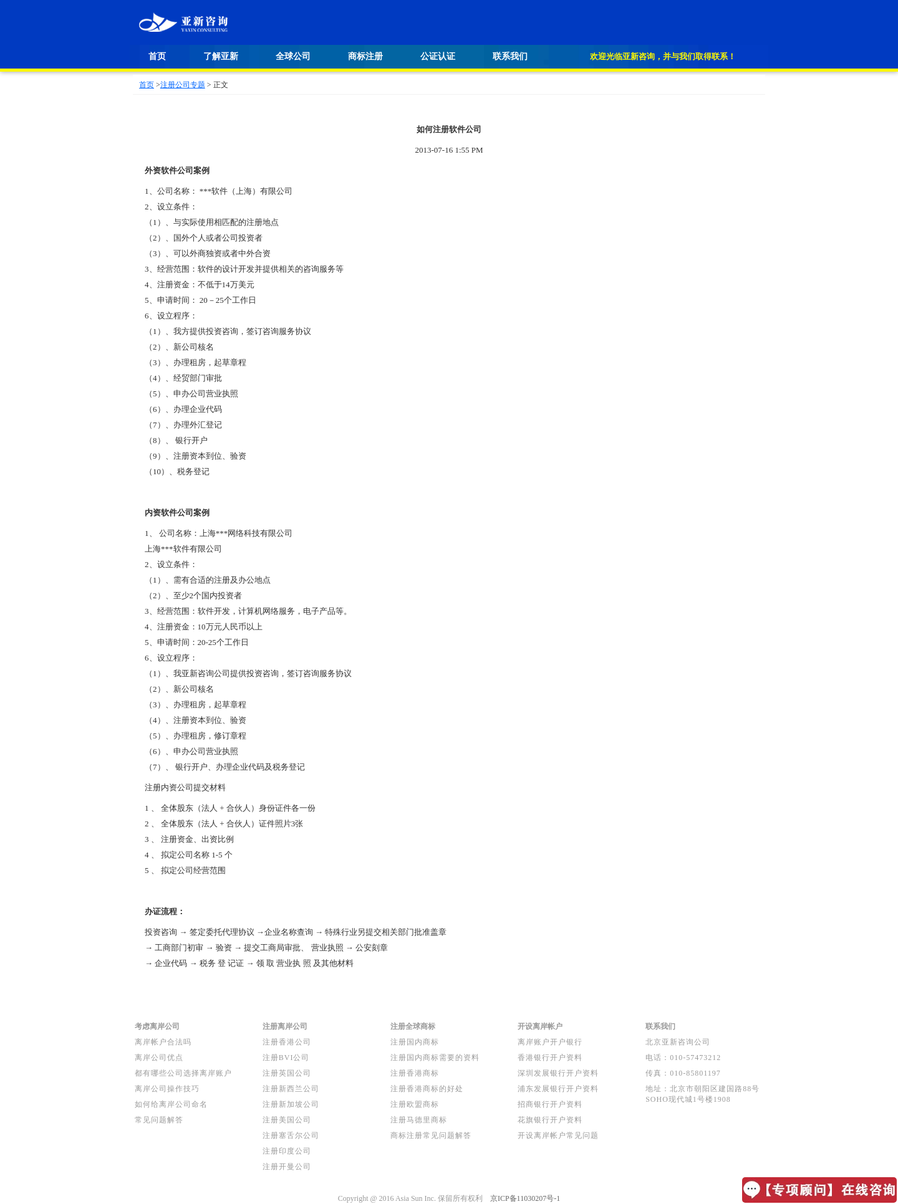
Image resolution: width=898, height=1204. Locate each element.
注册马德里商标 (418, 1120)
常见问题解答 (159, 1120)
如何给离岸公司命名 (171, 1104)
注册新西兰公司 (291, 1088)
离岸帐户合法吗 (163, 1042)
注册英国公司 (287, 1073)
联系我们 (510, 56)
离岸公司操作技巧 (167, 1088)
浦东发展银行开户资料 (558, 1088)
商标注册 (365, 56)
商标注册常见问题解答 (430, 1135)
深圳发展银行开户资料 (558, 1073)
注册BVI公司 (286, 1057)
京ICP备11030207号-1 (525, 1198)
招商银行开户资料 (550, 1104)
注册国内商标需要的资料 (435, 1057)
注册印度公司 (287, 1151)
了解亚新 (220, 56)
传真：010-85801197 (683, 1073)
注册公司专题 (182, 84)
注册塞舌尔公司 (291, 1135)
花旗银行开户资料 (550, 1120)
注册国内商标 (414, 1042)
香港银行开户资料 (550, 1057)
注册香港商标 (414, 1073)
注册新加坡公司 (291, 1104)
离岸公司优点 (159, 1057)
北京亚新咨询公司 (677, 1042)
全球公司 (293, 56)
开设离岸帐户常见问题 (558, 1135)
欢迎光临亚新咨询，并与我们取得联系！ (663, 56)
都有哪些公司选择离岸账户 (183, 1073)
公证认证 (437, 56)
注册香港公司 (287, 1042)
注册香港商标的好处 (426, 1088)
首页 (157, 56)
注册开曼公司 (287, 1166)
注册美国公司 (287, 1120)
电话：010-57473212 (683, 1057)
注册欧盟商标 (414, 1104)
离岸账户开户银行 (550, 1042)
